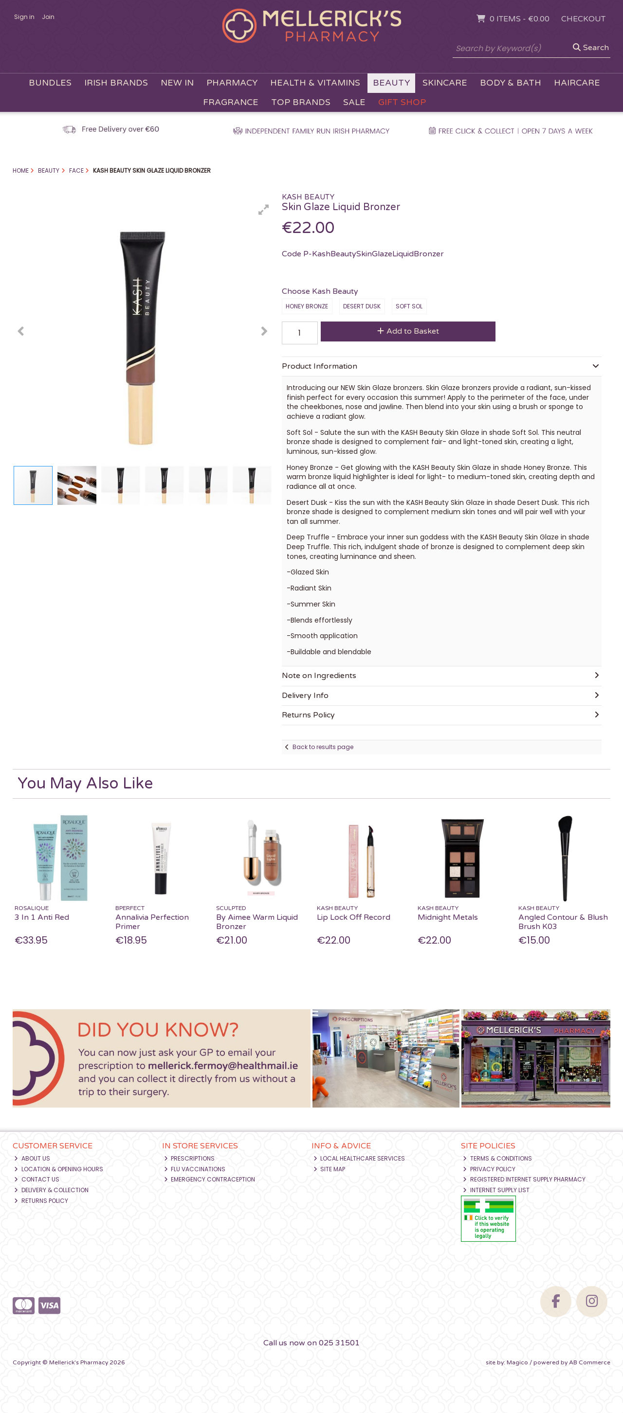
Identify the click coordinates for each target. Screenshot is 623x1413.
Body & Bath (510, 83)
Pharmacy (231, 83)
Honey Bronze (307, 306)
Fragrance (230, 102)
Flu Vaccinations (195, 1169)
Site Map (329, 1169)
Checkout (583, 19)
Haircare (577, 83)
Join (48, 17)
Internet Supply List (496, 1190)
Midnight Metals (448, 917)
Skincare (444, 83)
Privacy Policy (489, 1169)
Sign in (24, 17)
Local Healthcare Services (359, 1158)
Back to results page (323, 747)
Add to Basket (408, 331)
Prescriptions (189, 1158)
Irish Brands (116, 83)
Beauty (391, 83)
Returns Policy (41, 1201)
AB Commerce (589, 1362)
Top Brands (300, 102)
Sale (354, 102)
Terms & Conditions (497, 1158)
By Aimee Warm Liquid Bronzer (257, 921)
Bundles (50, 83)
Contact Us (36, 1179)
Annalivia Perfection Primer (152, 921)
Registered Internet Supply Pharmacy (524, 1179)
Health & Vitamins (315, 83)
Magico (517, 1362)
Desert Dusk (362, 306)
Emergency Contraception (210, 1179)
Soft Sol (409, 306)
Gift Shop (402, 102)
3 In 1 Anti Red (42, 917)
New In (177, 83)
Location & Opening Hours (58, 1169)
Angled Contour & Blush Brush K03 (563, 921)
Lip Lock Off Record (353, 917)
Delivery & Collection (51, 1190)
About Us (32, 1158)
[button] (264, 209)
